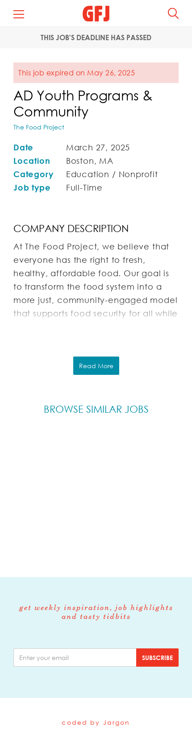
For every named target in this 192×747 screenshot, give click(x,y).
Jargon (116, 722)
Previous (14, 490)
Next (177, 490)
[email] (75, 657)
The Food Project (38, 127)
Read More (96, 365)
